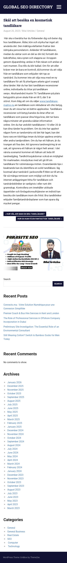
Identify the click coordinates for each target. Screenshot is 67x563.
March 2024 (13, 463)
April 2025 (12, 415)
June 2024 (12, 452)
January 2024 (14, 471)
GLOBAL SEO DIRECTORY (28, 7)
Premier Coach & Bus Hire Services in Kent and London (31, 313)
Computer (12, 542)
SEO (9, 539)
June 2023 (12, 497)
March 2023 (13, 508)
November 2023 (15, 478)
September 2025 (15, 397)
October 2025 (14, 393)
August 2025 (13, 401)
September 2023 (15, 486)
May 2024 (12, 456)
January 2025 (14, 426)
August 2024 (13, 445)
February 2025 (14, 423)
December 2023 (15, 475)
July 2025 (12, 404)
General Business (16, 531)
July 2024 (12, 449)
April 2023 (12, 504)
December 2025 (15, 386)
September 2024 (15, 441)
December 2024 (15, 430)
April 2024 (12, 460)
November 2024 (15, 434)
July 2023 (12, 493)
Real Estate (13, 535)
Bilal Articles (28, 30)
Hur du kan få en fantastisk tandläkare (38, 219)
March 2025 (13, 419)
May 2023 (12, 500)
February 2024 (14, 467)
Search (7, 279)
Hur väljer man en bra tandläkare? (25, 214)
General (40, 30)
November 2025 (15, 389)
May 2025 (12, 412)
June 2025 (12, 408)
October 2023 (14, 482)
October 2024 (14, 438)
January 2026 (14, 382)
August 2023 (13, 489)
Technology (13, 546)
